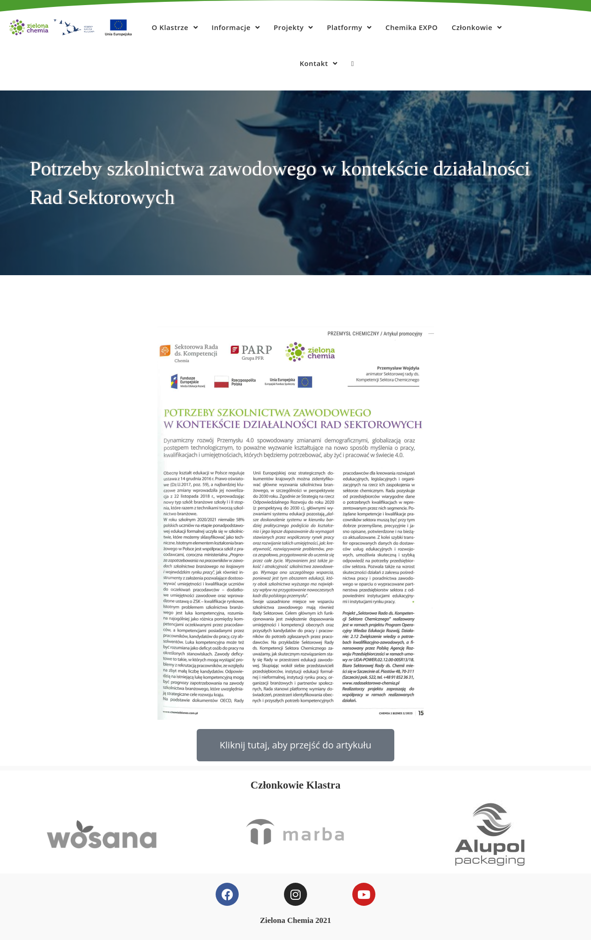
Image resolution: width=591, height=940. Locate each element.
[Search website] (352, 63)
